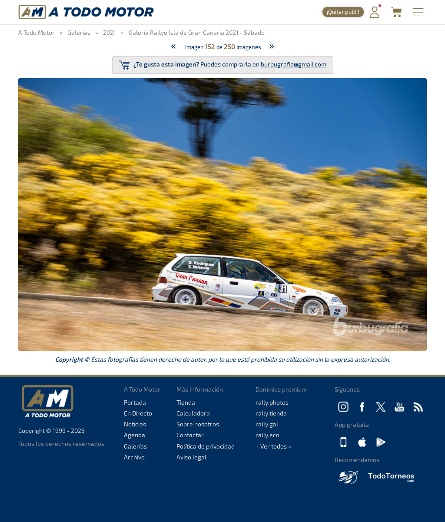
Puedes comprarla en (222, 65)
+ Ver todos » (273, 446)
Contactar (190, 435)
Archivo (134, 457)
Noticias (135, 424)
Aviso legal (191, 457)
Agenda (134, 435)
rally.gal (267, 424)
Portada (135, 402)
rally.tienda (271, 413)
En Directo (138, 413)
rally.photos (272, 402)
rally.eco (267, 435)
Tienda (185, 402)
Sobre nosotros (197, 424)
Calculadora (193, 413)
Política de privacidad (205, 446)
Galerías (135, 446)
